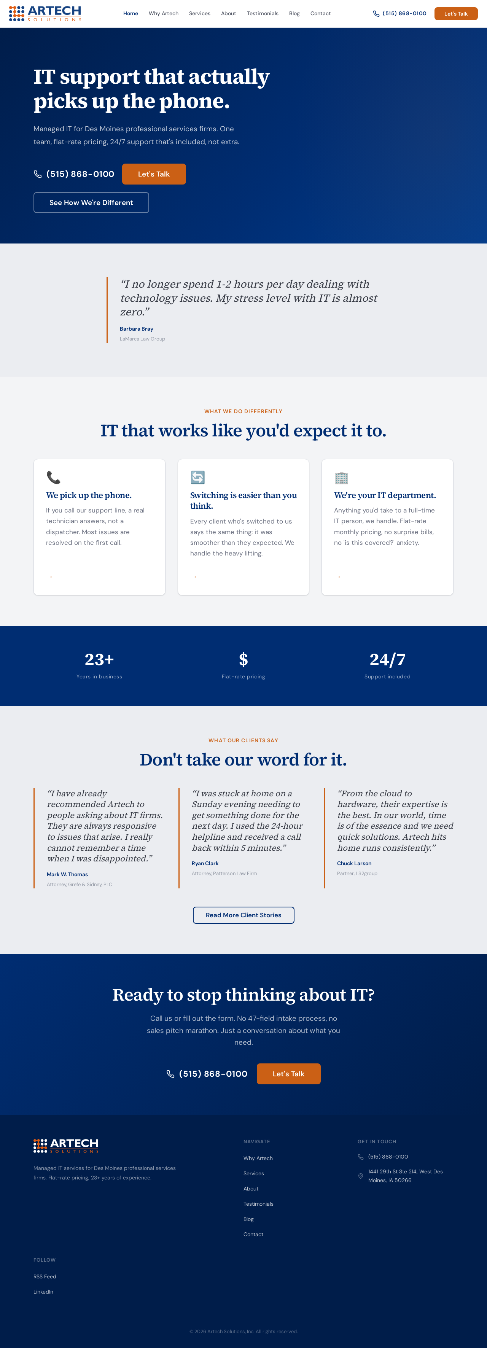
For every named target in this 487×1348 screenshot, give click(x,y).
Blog (294, 13)
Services (199, 13)
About (228, 13)
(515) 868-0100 (74, 174)
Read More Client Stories (244, 915)
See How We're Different (91, 202)
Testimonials (263, 13)
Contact (320, 13)
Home (130, 13)
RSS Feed (44, 1276)
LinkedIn (43, 1291)
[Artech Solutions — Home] (45, 13)
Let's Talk (456, 13)
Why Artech (163, 13)
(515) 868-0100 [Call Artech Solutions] (400, 13)
